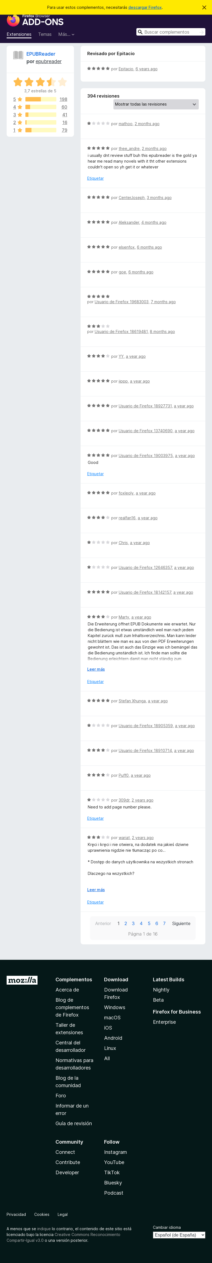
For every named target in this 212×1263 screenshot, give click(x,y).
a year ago (136, 356)
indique (44, 1228)
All (107, 1058)
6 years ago (147, 68)
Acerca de (67, 990)
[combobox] (170, 32)
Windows (114, 1007)
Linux (110, 1048)
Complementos (73, 979)
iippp (123, 381)
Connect (65, 1152)
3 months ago (159, 197)
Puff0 (124, 775)
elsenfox (127, 247)
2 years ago (142, 800)
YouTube (114, 1162)
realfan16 (127, 517)
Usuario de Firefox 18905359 (146, 725)
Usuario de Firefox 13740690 (146, 430)
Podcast (113, 1193)
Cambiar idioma (167, 1227)
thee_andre (129, 148)
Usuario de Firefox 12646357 (145, 567)
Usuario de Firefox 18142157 (145, 592)
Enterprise (164, 1022)
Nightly (161, 990)
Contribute (67, 1162)
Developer (67, 1172)
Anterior (103, 923)
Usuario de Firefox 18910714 (145, 750)
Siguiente (181, 923)
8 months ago (162, 331)
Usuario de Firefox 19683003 (122, 301)
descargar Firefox (145, 7)
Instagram (115, 1152)
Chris (123, 542)
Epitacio (126, 68)
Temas (45, 34)
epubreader (49, 61)
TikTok (112, 1172)
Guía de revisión (73, 1123)
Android (113, 1038)
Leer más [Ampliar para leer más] (96, 669)
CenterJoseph (132, 197)
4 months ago (153, 222)
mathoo (125, 123)
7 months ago (163, 301)
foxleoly (126, 493)
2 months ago (147, 123)
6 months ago (149, 247)
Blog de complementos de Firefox (72, 1007)
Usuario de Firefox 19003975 (146, 455)
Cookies (41, 1214)
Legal (63, 1214)
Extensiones (19, 34)
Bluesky (113, 1183)
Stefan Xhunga (132, 700)
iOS (108, 1028)
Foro (60, 1095)
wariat (124, 837)
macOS (112, 1017)
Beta (158, 1000)
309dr (124, 800)
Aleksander (129, 222)
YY (121, 356)
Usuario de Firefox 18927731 (145, 406)
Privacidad (16, 1214)
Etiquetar (95, 178)
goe (122, 272)
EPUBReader (40, 54)
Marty (124, 617)
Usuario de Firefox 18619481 (121, 331)
